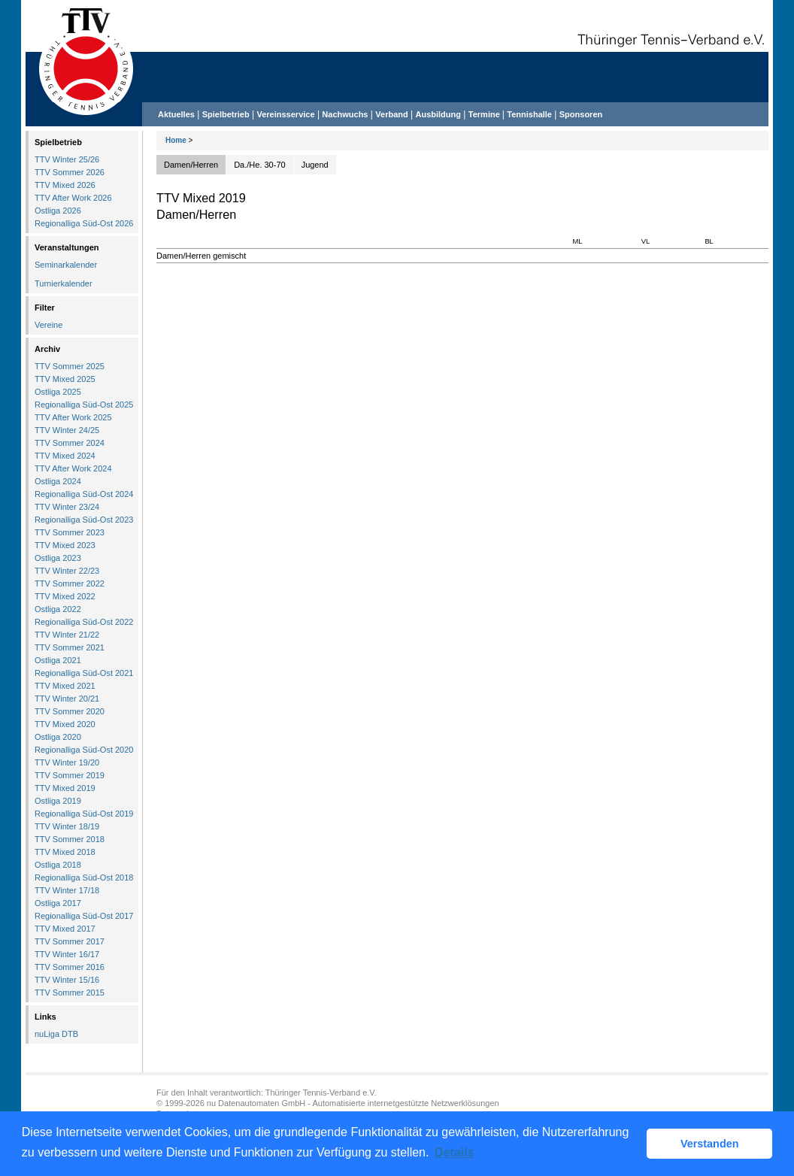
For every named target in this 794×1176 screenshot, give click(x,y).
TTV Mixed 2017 (65, 928)
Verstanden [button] (709, 1144)
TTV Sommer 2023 (70, 532)
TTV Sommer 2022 (70, 583)
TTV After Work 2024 (73, 468)
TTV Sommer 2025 (70, 366)
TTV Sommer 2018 (70, 839)
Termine (485, 114)
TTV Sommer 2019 (70, 775)
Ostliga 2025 (58, 391)
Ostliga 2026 (58, 210)
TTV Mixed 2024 (65, 455)
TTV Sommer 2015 (70, 992)
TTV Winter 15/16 (67, 979)
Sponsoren (580, 114)
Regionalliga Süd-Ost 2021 (84, 672)
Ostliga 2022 (58, 609)
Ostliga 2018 (58, 864)
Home (175, 140)
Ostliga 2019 (58, 800)
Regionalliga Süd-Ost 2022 (84, 621)
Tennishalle (529, 114)
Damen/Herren (191, 164)
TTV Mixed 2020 (65, 724)
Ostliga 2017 (58, 903)
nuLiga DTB (56, 1033)
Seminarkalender (66, 264)
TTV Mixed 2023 (65, 545)
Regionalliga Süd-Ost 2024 (84, 494)
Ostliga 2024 (58, 481)
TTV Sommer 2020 (70, 711)
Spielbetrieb (226, 114)
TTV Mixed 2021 (65, 685)
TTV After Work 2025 (73, 417)
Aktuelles (176, 114)
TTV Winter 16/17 (67, 954)
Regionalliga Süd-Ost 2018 (84, 877)
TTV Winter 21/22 (67, 634)
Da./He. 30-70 (259, 164)
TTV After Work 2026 (73, 197)
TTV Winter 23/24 (67, 506)
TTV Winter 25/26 (67, 159)
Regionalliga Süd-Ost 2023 (84, 519)
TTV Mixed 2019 (65, 788)
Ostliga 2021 (58, 660)
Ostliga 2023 (58, 557)
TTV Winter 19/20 (67, 762)
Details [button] (454, 1152)
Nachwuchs (345, 114)
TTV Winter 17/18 (67, 890)
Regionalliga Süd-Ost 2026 (84, 223)
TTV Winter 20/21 (67, 698)
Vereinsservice (285, 114)
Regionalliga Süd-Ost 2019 (84, 813)
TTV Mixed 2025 (65, 378)
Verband (391, 114)
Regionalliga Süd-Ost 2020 (84, 749)
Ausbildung (439, 114)
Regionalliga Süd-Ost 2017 (84, 915)
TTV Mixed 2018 (65, 851)
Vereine (48, 324)
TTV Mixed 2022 (65, 596)
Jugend (315, 164)
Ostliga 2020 (58, 736)
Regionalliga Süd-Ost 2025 (84, 404)
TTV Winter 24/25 (67, 430)
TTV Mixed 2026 (65, 184)
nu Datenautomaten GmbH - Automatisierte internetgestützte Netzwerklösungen (353, 1103)
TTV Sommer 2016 (70, 966)
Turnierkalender (63, 283)
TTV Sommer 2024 (70, 442)
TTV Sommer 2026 (70, 172)
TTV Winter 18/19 (67, 826)
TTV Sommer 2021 (70, 647)
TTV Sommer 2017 (70, 941)
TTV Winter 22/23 (67, 570)
